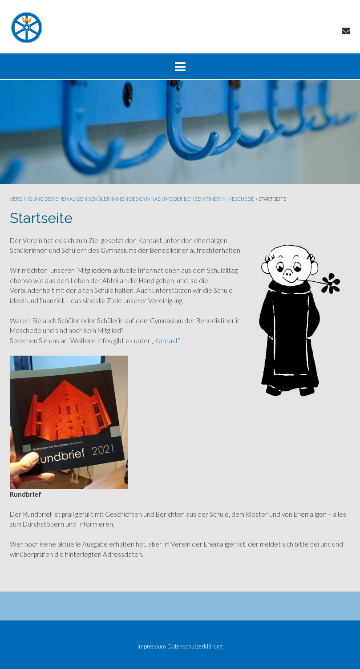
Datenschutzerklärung (194, 646)
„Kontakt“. (166, 341)
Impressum (152, 646)
